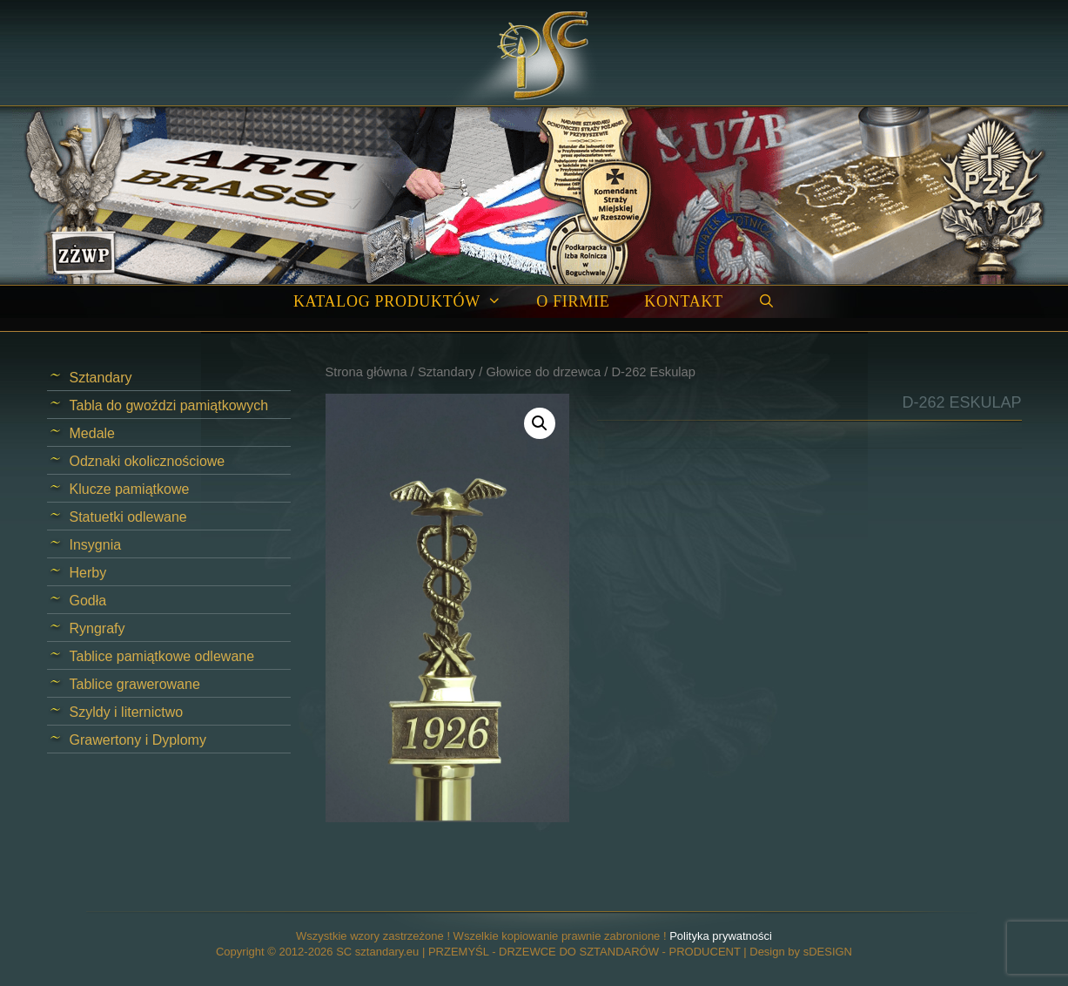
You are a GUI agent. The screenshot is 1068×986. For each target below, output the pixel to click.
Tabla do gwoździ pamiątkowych (169, 405)
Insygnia (96, 544)
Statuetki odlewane (128, 517)
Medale (92, 433)
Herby (88, 572)
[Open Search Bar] (766, 302)
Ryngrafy (97, 628)
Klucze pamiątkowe (130, 489)
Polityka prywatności (720, 935)
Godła (88, 600)
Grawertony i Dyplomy (138, 740)
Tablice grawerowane (135, 684)
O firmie (572, 301)
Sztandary (446, 372)
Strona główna (366, 372)
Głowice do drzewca (543, 372)
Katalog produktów (406, 302)
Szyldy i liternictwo (127, 712)
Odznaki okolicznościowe (147, 461)
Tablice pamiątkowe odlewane (162, 656)
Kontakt (683, 301)
